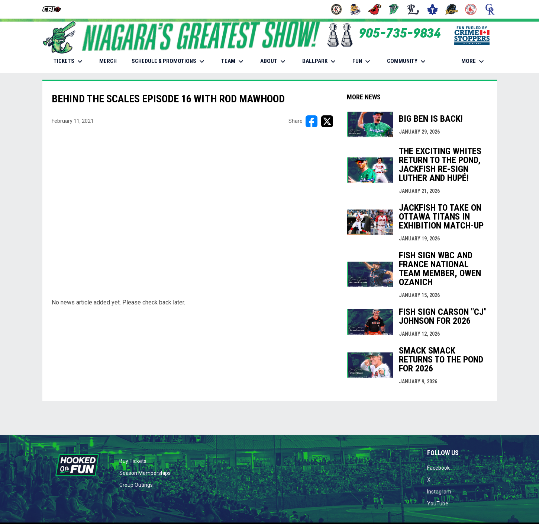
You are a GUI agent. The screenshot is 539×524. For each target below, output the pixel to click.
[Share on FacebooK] (311, 121)
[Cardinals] (375, 9)
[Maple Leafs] (432, 9)
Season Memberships (145, 473)
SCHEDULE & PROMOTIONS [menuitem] (169, 61)
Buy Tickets (132, 461)
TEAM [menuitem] (233, 61)
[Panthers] (452, 9)
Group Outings (136, 485)
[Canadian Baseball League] (54, 9)
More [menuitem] (473, 61)
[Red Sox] (471, 9)
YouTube (437, 504)
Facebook (438, 468)
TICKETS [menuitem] (69, 61)
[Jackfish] (394, 9)
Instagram (439, 492)
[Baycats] (355, 9)
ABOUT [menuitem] (273, 61)
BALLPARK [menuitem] (320, 61)
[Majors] (413, 9)
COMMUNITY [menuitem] (407, 61)
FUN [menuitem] (362, 61)
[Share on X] (327, 121)
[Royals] (490, 9)
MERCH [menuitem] (110, 60)
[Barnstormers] (336, 9)
